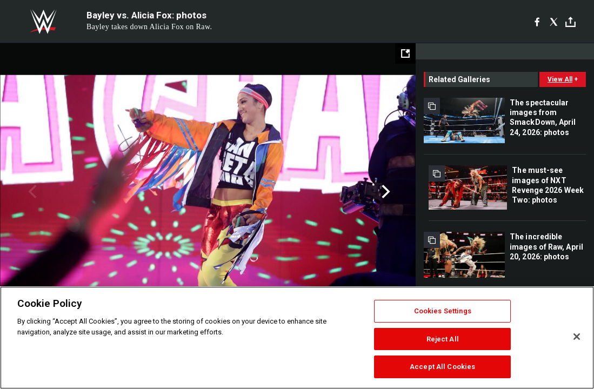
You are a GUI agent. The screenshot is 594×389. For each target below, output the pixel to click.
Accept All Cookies (442, 367)
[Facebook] (537, 21)
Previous (31, 192)
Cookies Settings (442, 311)
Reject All (442, 339)
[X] (553, 21)
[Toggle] (570, 22)
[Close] (577, 336)
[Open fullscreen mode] (405, 53)
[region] (297, 337)
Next (384, 192)
